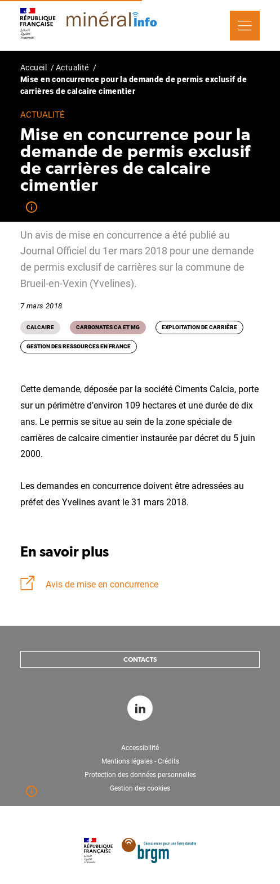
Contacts (140, 659)
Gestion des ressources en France (78, 346)
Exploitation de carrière (199, 327)
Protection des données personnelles (140, 774)
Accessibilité (140, 747)
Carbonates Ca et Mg (108, 327)
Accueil (33, 67)
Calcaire (40, 327)
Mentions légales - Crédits (140, 761)
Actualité (72, 67)
